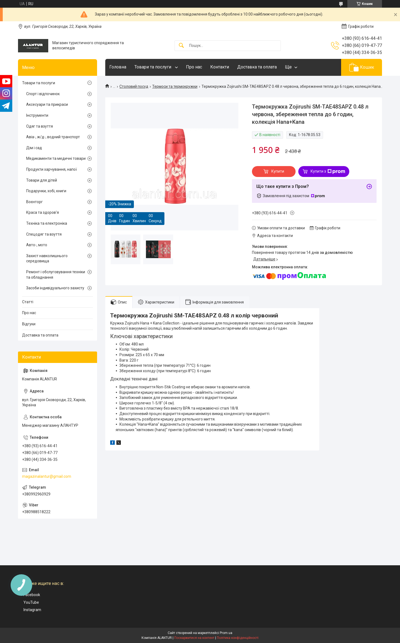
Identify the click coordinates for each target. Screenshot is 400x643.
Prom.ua (226, 633)
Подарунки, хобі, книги (46, 191)
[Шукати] (181, 45)
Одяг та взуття (39, 126)
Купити (277, 171)
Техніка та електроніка (46, 223)
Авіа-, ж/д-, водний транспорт (53, 137)
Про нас (194, 67)
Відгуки (28, 324)
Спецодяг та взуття (44, 234)
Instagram (32, 610)
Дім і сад (34, 148)
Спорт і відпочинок (43, 94)
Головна (117, 67)
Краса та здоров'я (42, 212)
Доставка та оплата (257, 67)
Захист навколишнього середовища (47, 258)
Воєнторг (34, 202)
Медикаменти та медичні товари (56, 158)
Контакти (219, 67)
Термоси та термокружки (174, 86)
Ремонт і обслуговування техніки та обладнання (55, 275)
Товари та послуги (153, 67)
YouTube (31, 602)
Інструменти (37, 115)
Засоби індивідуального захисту (55, 288)
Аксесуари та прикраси (47, 104)
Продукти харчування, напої (51, 169)
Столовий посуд (133, 86)
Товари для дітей (41, 180)
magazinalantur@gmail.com (46, 476)
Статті (27, 302)
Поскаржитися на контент (194, 638)
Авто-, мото (36, 245)
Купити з (328, 171)
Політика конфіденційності (237, 638)
